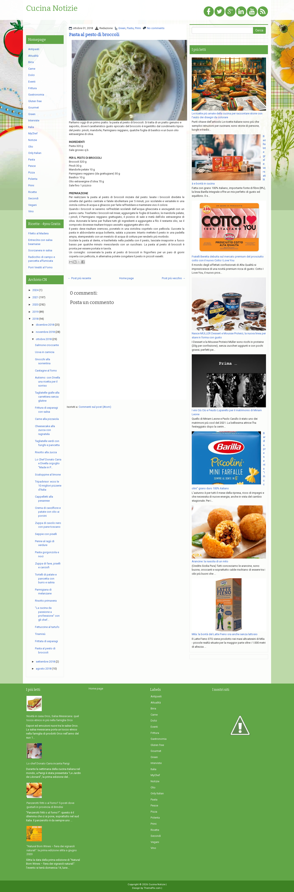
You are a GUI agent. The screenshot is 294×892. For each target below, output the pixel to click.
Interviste (33, 120)
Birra (31, 62)
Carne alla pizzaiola (47, 419)
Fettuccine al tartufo (47, 627)
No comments (155, 28)
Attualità (33, 55)
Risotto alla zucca (46, 452)
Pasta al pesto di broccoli (94, 34)
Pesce (32, 165)
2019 (35, 311)
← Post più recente (79, 278)
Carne (31, 68)
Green (122, 28)
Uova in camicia (44, 352)
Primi (138, 28)
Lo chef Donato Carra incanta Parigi (48, 763)
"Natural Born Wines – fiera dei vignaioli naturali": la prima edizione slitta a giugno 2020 (52, 850)
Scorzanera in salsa (40, 250)
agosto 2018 (43, 668)
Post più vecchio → (173, 278)
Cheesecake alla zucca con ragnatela (45, 430)
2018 (35, 318)
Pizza (31, 172)
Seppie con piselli (46, 534)
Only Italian (34, 153)
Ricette (32, 192)
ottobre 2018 (44, 339)
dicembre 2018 (45, 324)
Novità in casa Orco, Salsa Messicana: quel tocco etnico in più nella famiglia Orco (53, 718)
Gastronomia (36, 94)
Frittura (32, 88)
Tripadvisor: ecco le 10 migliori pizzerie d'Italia (48, 485)
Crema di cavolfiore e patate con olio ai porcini (48, 511)
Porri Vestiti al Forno (40, 267)
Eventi (31, 81)
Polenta (32, 178)
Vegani (32, 205)
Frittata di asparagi (46, 641)
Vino (31, 211)
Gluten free (35, 101)
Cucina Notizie (52, 8)
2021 (35, 297)
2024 (35, 290)
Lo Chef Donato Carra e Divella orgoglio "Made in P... (48, 463)
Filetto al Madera (38, 233)
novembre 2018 (45, 331)
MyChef (33, 133)
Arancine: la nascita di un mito (210, 561)
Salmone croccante (47, 345)
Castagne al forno (46, 370)
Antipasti (33, 49)
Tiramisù (40, 634)
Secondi (33, 198)
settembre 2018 (45, 661)
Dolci (31, 75)
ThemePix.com (152, 887)
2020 (35, 304)
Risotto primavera (46, 600)
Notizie (32, 140)
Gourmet (33, 107)
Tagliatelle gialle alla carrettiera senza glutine (47, 396)
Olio (30, 146)
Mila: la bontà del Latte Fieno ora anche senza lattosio (225, 634)
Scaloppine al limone (48, 474)
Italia (31, 127)
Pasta (130, 28)
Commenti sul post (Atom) (95, 406)
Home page (126, 278)
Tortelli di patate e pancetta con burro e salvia (46, 578)
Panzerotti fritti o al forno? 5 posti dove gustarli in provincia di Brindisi (50, 805)
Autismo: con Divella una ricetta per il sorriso (47, 381)
